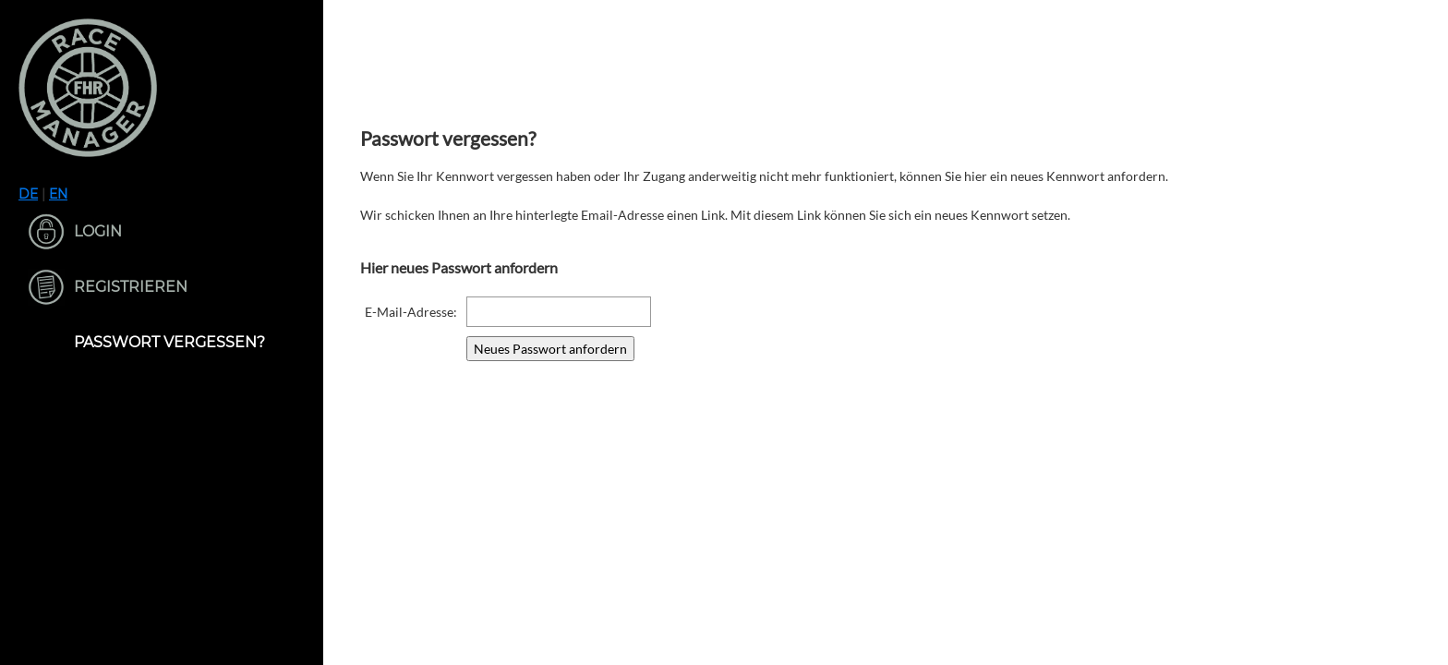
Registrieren (130, 287)
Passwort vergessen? (169, 342)
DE (28, 194)
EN (58, 194)
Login (98, 231)
